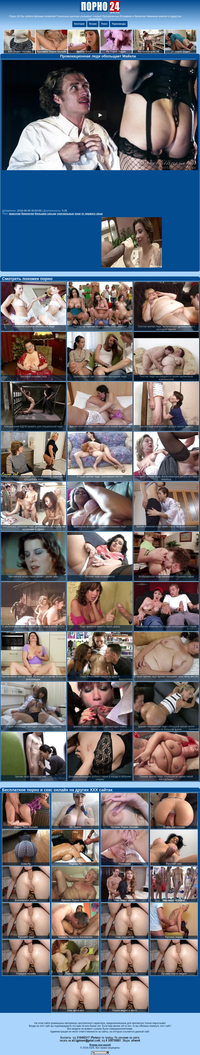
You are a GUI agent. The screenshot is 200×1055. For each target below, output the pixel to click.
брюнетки (27, 213)
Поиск (104, 24)
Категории (79, 24)
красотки (15, 213)
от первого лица (92, 213)
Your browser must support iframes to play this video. (100, 134)
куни (78, 213)
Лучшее (93, 24)
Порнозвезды (119, 24)
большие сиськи (45, 213)
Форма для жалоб (100, 1045)
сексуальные (65, 213)
